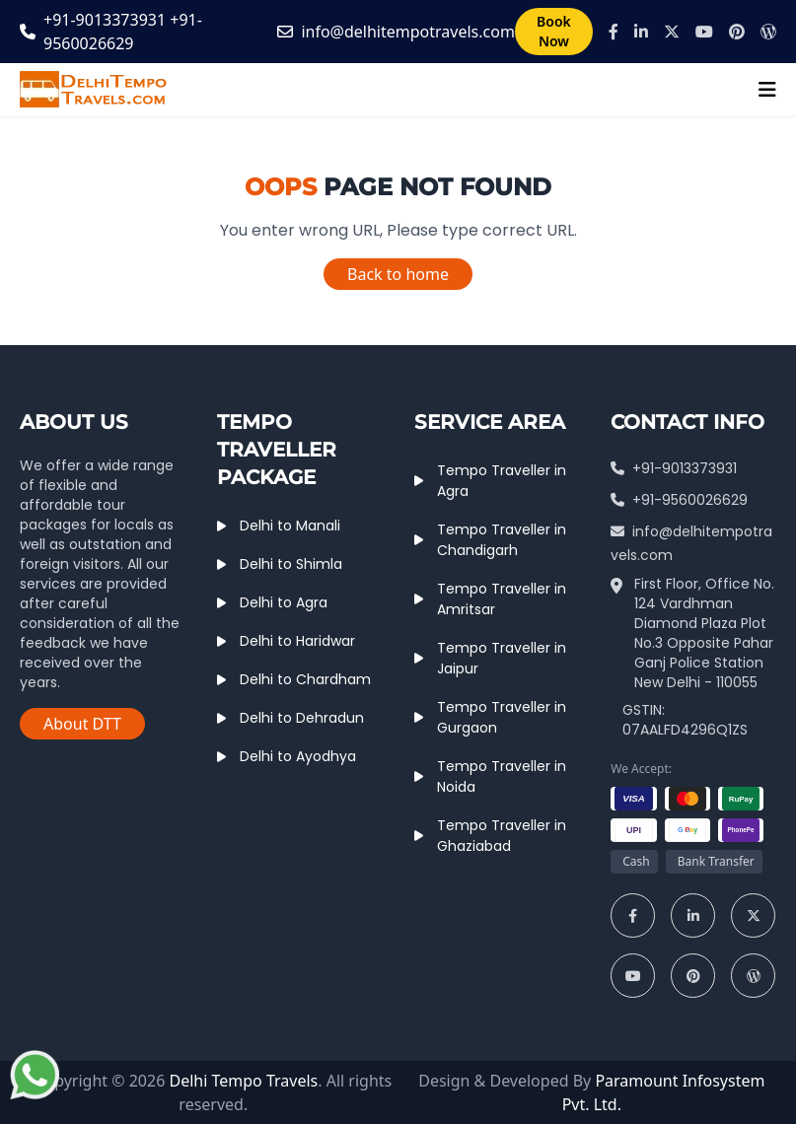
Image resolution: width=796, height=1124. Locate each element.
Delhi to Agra (283, 602)
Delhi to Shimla (291, 564)
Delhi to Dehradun (302, 718)
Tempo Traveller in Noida (501, 776)
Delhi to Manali (290, 525)
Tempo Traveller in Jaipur (501, 658)
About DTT (82, 724)
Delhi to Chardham (305, 679)
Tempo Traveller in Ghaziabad (501, 835)
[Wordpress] (768, 31)
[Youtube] (704, 31)
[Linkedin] (641, 31)
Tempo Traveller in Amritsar (501, 599)
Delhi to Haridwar (297, 641)
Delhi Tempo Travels (243, 1080)
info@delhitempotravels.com (407, 31)
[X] (672, 31)
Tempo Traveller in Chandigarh (501, 540)
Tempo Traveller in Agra (501, 480)
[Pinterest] (737, 31)
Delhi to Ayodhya (298, 756)
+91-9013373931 (104, 20)
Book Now (554, 31)
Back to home (398, 274)
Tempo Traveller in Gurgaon (501, 717)
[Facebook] (613, 31)
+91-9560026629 (679, 500)
